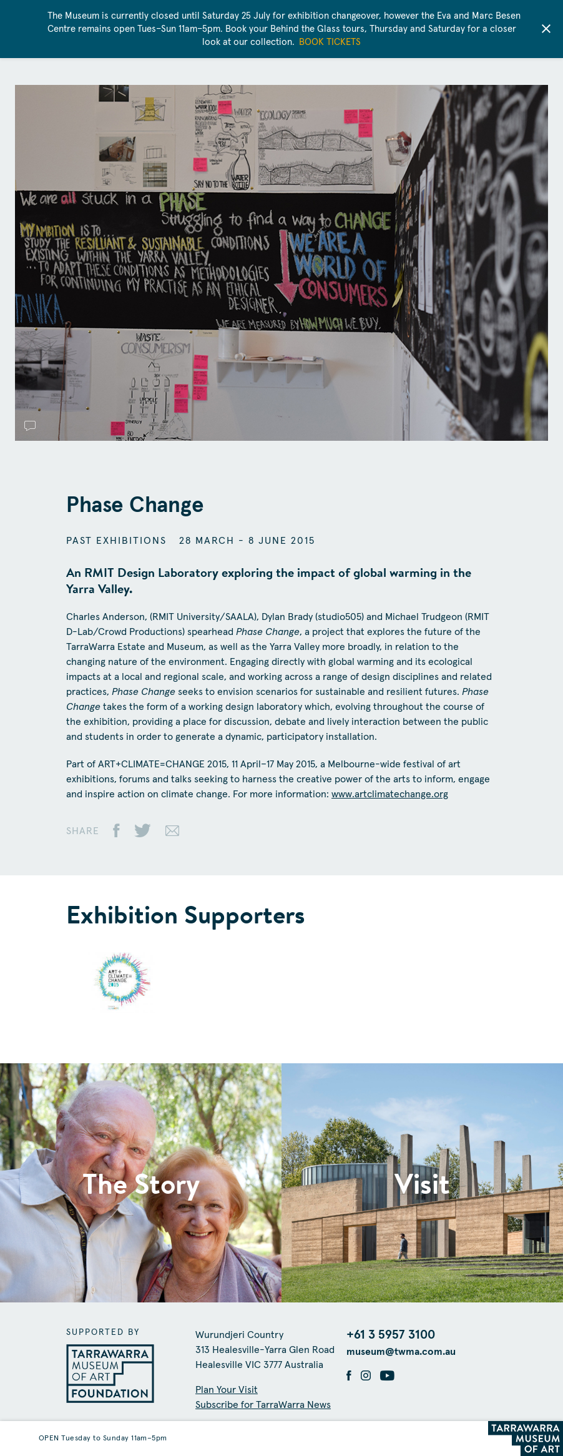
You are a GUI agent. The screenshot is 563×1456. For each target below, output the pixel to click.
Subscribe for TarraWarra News (263, 1405)
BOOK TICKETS (330, 42)
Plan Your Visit (226, 1390)
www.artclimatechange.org (389, 794)
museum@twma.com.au (401, 1352)
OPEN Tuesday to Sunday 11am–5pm (103, 1438)
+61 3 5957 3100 (390, 1335)
